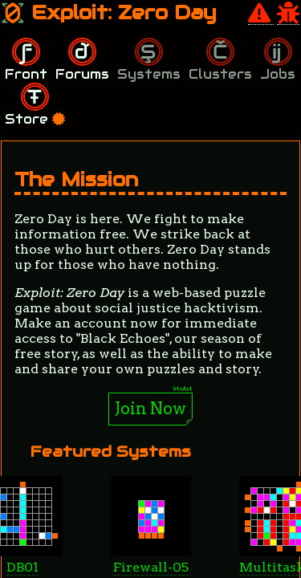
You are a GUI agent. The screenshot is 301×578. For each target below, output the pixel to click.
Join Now (150, 408)
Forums (82, 74)
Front (26, 74)
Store (35, 119)
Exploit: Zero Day (109, 12)
